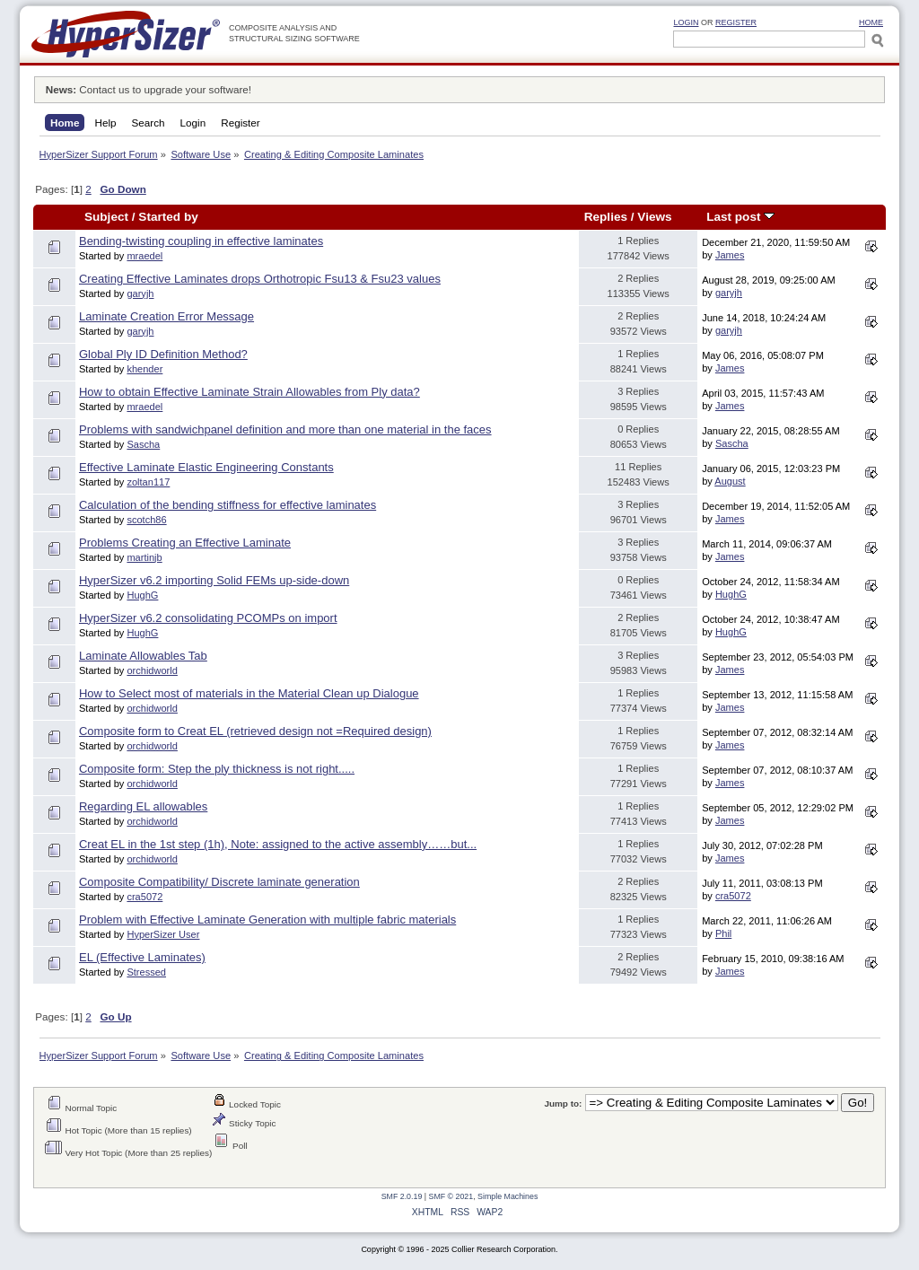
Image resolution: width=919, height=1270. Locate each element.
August (729, 481)
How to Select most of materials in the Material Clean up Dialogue (249, 693)
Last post (740, 216)
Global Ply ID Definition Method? (163, 354)
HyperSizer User (163, 934)
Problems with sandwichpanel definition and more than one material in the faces (285, 429)
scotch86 (146, 519)
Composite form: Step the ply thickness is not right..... (216, 768)
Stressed (146, 972)
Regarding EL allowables (143, 806)
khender (144, 368)
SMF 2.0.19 (402, 1196)
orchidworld (152, 670)
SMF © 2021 (451, 1196)
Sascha (143, 444)
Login (685, 22)
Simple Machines (507, 1196)
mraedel (144, 255)
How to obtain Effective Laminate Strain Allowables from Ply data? (249, 392)
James (730, 255)
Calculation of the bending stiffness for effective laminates (227, 505)
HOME (871, 22)
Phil (723, 933)
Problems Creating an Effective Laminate (185, 542)
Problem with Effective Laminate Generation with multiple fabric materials (267, 919)
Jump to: (563, 1103)
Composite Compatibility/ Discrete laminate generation (219, 882)
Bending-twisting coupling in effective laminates (201, 241)
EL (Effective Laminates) (142, 957)
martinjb (144, 557)
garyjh (140, 293)
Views (654, 216)
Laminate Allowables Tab (143, 655)
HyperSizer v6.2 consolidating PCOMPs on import (208, 618)
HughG (142, 595)
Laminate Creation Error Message (166, 316)
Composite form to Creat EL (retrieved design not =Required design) (255, 731)
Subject (106, 216)
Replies (605, 216)
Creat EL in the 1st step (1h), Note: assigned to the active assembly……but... (278, 844)
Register (736, 22)
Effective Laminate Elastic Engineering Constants (206, 467)
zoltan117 (148, 482)
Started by (167, 216)
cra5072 (144, 896)
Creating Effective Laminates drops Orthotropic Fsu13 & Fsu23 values (260, 278)
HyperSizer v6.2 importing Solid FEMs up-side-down (214, 580)
